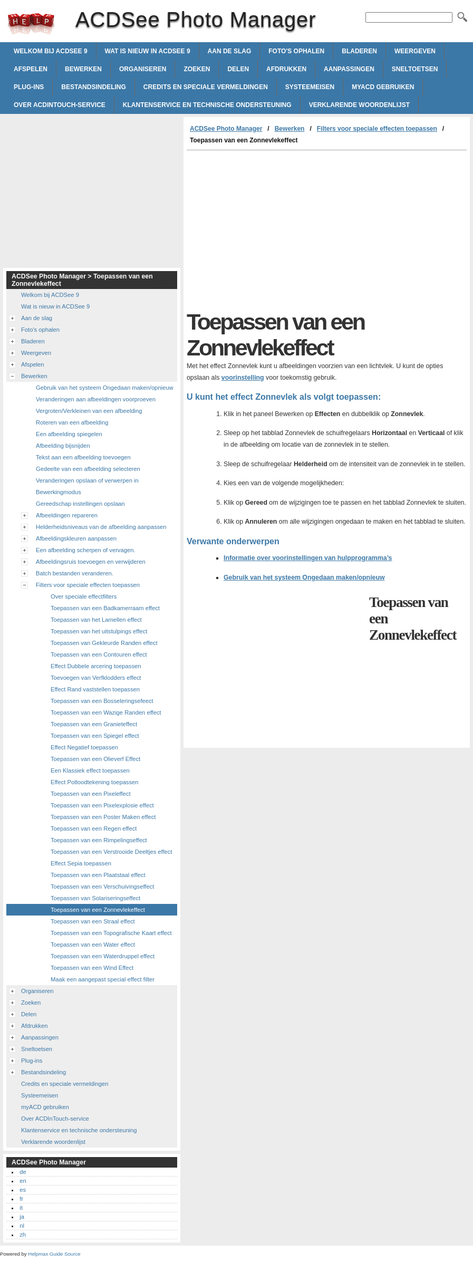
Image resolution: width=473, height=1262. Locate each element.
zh (23, 1234)
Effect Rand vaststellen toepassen (95, 689)
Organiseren (142, 69)
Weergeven (415, 51)
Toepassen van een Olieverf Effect (95, 759)
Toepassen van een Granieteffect (94, 724)
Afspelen (30, 69)
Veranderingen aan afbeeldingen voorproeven (96, 399)
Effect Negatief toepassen (84, 747)
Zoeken (197, 69)
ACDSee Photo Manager (31, 23)
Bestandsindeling (93, 87)
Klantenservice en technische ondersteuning (207, 105)
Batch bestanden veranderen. (74, 573)
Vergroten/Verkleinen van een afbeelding (89, 411)
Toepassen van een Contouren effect (99, 654)
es (23, 1190)
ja (22, 1216)
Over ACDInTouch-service (59, 105)
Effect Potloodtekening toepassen (95, 782)
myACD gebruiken (383, 87)
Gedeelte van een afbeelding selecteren (88, 469)
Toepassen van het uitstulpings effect (99, 631)
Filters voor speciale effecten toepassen (377, 128)
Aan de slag (230, 51)
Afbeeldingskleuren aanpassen (76, 538)
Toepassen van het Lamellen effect (96, 619)
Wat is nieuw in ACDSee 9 (147, 51)
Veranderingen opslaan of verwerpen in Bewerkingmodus (87, 486)
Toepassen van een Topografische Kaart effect (111, 933)
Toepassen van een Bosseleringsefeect (102, 701)
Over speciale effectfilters (84, 596)
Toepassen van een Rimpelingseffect (99, 840)
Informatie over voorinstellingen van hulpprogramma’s (308, 558)
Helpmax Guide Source (54, 1254)
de (23, 1172)
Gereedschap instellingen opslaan (80, 503)
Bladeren (359, 51)
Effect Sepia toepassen (81, 863)
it (21, 1208)
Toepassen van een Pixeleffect (91, 794)
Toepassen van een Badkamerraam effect (105, 608)
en (23, 1181)
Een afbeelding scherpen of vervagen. (85, 550)
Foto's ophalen (296, 51)
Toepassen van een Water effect (93, 944)
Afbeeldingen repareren (67, 515)
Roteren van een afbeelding (72, 422)
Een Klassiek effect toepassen (90, 770)
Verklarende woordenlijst (359, 105)
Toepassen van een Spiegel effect (95, 736)
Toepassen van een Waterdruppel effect (103, 956)
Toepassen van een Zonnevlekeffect (98, 910)
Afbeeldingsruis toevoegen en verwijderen (91, 561)
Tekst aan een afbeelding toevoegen (83, 457)
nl (22, 1225)
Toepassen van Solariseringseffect (95, 898)
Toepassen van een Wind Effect (92, 968)
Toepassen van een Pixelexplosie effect (102, 805)
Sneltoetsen (415, 69)
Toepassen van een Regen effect (94, 828)
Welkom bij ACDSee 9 (51, 51)
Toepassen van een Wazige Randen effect (106, 712)
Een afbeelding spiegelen (69, 434)
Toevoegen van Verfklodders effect (96, 678)
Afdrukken (286, 69)
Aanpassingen (349, 69)
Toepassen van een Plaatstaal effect (98, 875)
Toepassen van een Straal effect (93, 921)
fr (21, 1199)
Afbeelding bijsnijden (63, 445)
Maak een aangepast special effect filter (103, 979)
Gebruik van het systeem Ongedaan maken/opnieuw (304, 577)
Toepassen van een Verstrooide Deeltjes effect (111, 852)
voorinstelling (242, 377)
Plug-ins (29, 87)
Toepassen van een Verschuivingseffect (102, 886)
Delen (238, 69)
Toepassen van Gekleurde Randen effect (104, 643)
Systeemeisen (309, 87)
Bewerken (83, 69)
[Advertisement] (275, 230)
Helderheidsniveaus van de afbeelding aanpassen (101, 527)
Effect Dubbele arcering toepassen (96, 666)
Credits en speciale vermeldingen (205, 87)
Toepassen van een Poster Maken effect (103, 817)
